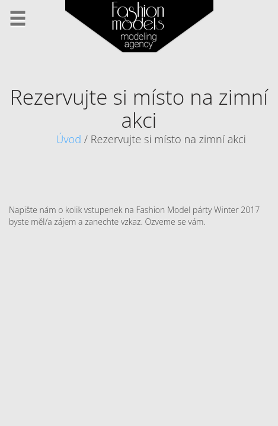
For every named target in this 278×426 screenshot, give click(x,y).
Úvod (68, 139)
